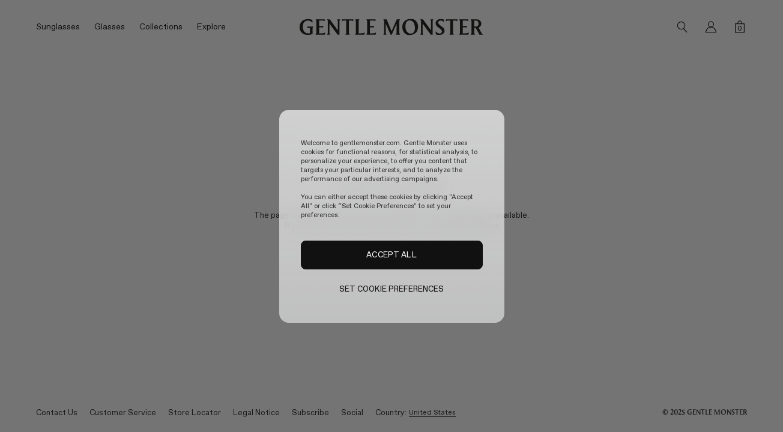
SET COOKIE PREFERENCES (391, 289)
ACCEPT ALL (391, 254)
